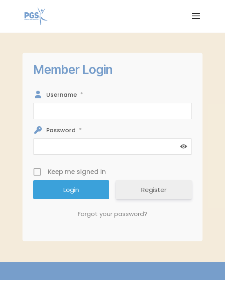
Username (64, 95)
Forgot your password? (112, 213)
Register (153, 189)
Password (64, 130)
